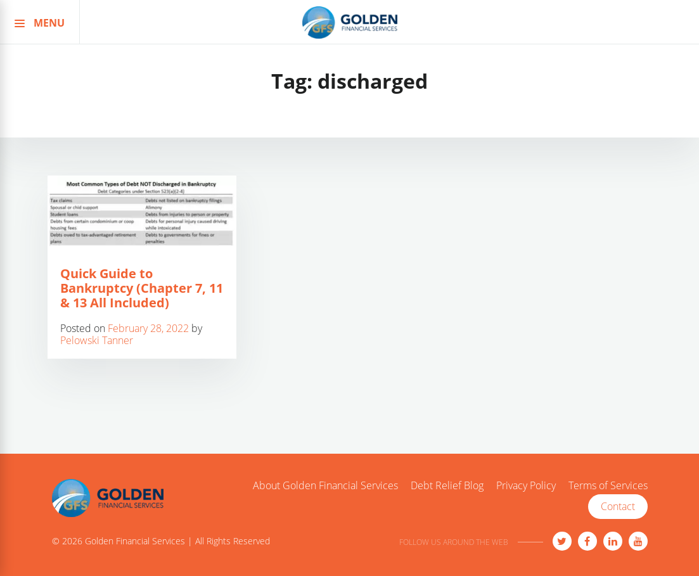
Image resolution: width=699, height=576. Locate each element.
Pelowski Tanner (96, 340)
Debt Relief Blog (447, 486)
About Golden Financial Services (325, 486)
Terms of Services (608, 486)
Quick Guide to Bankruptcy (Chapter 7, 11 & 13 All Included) (141, 288)
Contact (618, 506)
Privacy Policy (526, 486)
